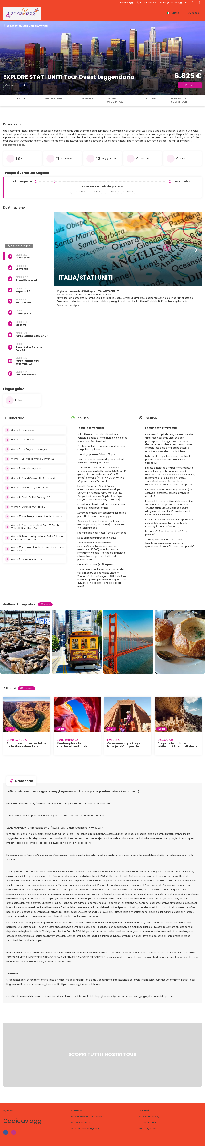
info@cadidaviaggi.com (175, 2)
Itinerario (86, 98)
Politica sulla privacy (149, 1116)
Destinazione (53, 98)
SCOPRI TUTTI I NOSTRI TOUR (179, 100)
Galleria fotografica (114, 100)
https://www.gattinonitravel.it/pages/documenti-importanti (140, 996)
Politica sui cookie (147, 1122)
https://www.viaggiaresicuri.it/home (80, 984)
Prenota (189, 85)
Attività (151, 98)
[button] (14, 145)
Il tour (21, 98)
